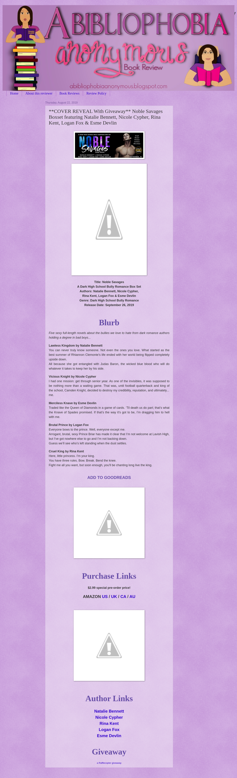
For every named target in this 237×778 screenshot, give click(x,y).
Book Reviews (69, 93)
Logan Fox (109, 729)
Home (14, 93)
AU (132, 596)
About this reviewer (39, 93)
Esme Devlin (109, 735)
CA (123, 596)
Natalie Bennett (109, 711)
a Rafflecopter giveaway (109, 763)
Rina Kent (109, 723)
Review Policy (96, 93)
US (105, 596)
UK (114, 596)
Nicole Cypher (109, 717)
